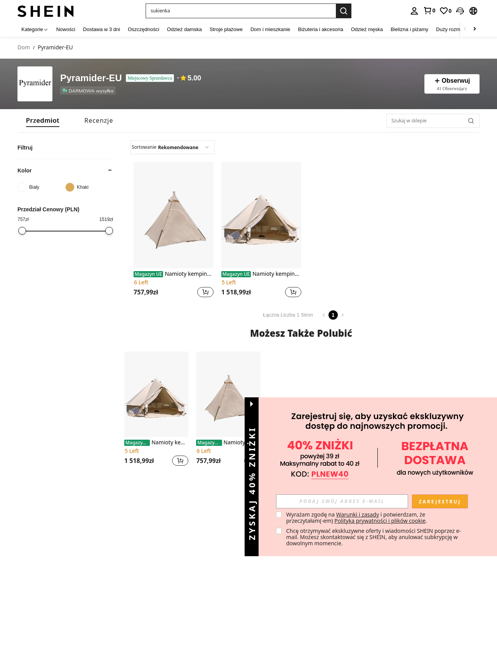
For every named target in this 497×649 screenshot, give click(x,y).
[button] (241, 10)
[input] (342, 501)
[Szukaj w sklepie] (433, 121)
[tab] (42, 120)
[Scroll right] (474, 29)
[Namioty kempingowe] (174, 215)
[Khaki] (89, 187)
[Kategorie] (34, 29)
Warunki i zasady (357, 514)
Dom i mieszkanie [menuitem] (270, 29)
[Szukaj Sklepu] (470, 120)
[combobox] (172, 147)
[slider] (22, 231)
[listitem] (89, 90)
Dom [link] (23, 47)
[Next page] (342, 315)
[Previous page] (323, 315)
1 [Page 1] (333, 315)
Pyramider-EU (91, 78)
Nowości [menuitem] (65, 29)
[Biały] (41, 187)
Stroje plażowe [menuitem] (226, 29)
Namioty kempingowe (174, 274)
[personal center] (414, 11)
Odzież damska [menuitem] (184, 29)
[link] (429, 10)
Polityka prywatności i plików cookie (380, 520)
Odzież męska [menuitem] (367, 29)
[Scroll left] (465, 29)
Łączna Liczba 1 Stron (288, 315)
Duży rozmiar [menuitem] (451, 29)
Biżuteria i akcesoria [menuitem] (320, 29)
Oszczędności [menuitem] (143, 29)
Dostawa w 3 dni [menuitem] (101, 29)
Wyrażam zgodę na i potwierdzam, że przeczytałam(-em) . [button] (356, 517)
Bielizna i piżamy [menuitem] (409, 29)
